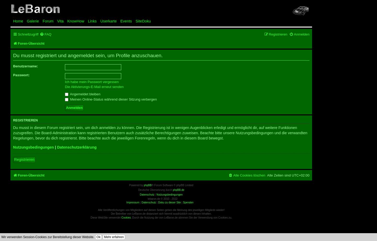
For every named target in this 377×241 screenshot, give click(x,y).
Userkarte (108, 21)
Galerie (33, 21)
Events (126, 21)
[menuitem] (45, 34)
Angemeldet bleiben (83, 94)
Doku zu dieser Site (169, 202)
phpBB (148, 185)
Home (18, 21)
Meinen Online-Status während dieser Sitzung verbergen (111, 99)
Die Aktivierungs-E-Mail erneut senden (94, 87)
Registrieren (24, 159)
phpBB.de (178, 190)
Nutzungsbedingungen (33, 147)
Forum (48, 21)
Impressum (132, 202)
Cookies (126, 217)
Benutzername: (25, 66)
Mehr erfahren (114, 237)
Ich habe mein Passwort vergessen (92, 82)
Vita (60, 21)
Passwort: (21, 75)
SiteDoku (143, 21)
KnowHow (75, 21)
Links (92, 21)
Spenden (188, 202)
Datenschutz (148, 202)
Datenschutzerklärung (77, 147)
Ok (99, 237)
